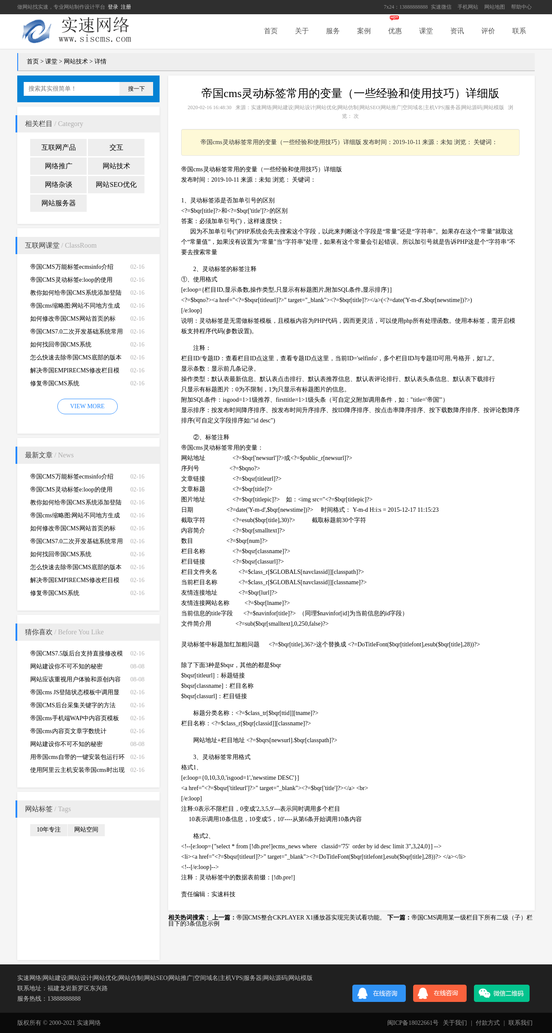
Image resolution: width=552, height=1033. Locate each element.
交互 (116, 147)
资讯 (457, 31)
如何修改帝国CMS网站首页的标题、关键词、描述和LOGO (73, 320)
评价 (488, 31)
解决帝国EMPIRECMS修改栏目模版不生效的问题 (74, 372)
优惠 (395, 31)
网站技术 (76, 61)
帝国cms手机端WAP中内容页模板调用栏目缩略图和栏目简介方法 (74, 720)
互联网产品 (58, 147)
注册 (126, 7)
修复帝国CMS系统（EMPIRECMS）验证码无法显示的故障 (74, 385)
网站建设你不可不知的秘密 (66, 666)
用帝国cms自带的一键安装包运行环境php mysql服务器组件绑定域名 (77, 759)
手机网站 (468, 7)
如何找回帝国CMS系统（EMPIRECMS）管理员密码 (68, 346)
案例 (364, 31)
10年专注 (49, 829)
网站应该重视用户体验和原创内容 (75, 679)
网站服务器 (58, 203)
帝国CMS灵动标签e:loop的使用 (71, 280)
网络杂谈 (58, 184)
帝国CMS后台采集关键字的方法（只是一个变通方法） (73, 707)
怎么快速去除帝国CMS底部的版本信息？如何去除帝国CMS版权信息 (76, 359)
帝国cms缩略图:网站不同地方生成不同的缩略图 (75, 307)
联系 (519, 31)
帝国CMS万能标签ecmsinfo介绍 (71, 267)
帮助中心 (521, 7)
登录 (113, 7)
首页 (271, 31)
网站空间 (86, 829)
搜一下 (136, 88)
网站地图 (494, 7)
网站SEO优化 (116, 184)
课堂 (426, 31)
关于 (302, 31)
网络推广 (58, 166)
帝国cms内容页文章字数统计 (68, 731)
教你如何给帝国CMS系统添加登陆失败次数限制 (76, 294)
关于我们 (455, 1023)
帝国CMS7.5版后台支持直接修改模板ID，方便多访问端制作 (76, 655)
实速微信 (441, 7)
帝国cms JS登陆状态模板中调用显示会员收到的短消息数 (74, 694)
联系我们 (520, 1023)
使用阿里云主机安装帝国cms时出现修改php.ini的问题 (77, 772)
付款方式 (488, 1023)
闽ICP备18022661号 (413, 1023)
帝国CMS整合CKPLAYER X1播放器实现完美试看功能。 (311, 917)
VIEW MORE (87, 406)
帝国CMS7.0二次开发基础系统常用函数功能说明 (76, 333)
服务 (333, 31)
